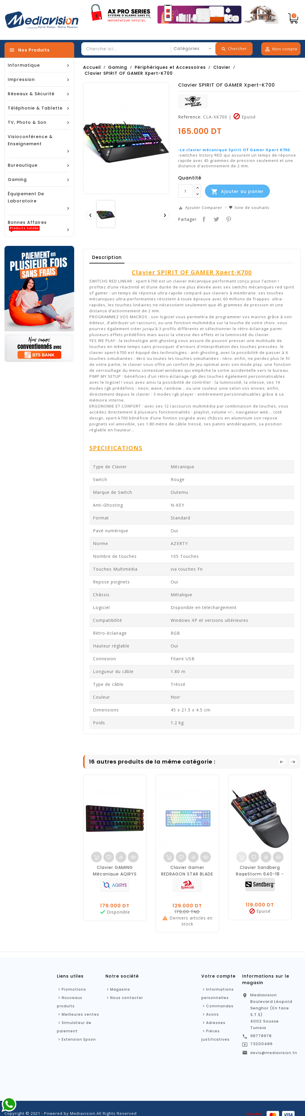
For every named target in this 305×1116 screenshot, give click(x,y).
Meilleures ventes (80, 1014)
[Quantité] (185, 191)
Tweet (215, 218)
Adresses (215, 1022)
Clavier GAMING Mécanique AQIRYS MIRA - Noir (115, 874)
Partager (203, 218)
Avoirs (212, 1014)
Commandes (220, 1006)
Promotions (74, 989)
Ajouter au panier (237, 191)
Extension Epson (79, 1039)
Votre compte (218, 976)
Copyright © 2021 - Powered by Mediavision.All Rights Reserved (70, 1113)
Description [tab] (107, 257)
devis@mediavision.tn (273, 1052)
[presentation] (90, 214)
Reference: (190, 117)
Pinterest (228, 218)
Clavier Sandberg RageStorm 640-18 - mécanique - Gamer (260, 874)
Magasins (120, 989)
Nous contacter (126, 997)
